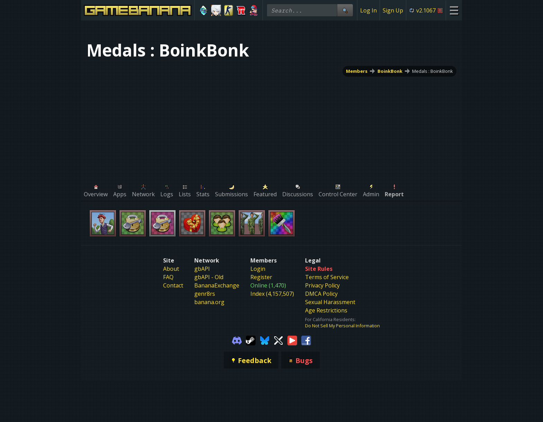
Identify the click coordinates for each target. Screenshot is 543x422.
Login (257, 269)
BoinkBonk (389, 71)
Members (356, 71)
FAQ (168, 277)
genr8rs (204, 294)
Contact (173, 285)
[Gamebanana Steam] (250, 340)
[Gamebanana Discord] (236, 340)
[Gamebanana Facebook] (306, 340)
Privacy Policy (322, 285)
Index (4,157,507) (272, 294)
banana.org (209, 302)
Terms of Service (327, 277)
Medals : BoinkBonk (432, 71)
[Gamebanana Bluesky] (264, 340)
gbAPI (202, 269)
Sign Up (393, 10)
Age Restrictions (326, 310)
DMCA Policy (321, 294)
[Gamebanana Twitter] (278, 340)
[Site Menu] (454, 10)
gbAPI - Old (208, 277)
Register (261, 277)
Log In (368, 10)
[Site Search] (345, 10)
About (171, 269)
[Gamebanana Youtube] (292, 340)
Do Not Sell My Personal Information (342, 325)
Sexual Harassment (330, 302)
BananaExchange (216, 285)
